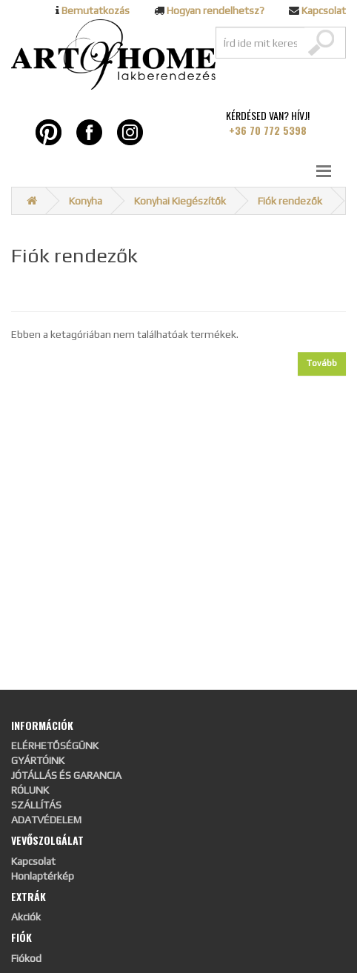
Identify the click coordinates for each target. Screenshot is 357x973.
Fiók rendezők (290, 201)
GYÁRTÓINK (37, 760)
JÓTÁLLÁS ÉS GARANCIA (66, 775)
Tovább (322, 363)
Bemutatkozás (95, 10)
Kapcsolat (323, 10)
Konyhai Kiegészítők (180, 201)
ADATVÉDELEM (46, 820)
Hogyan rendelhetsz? (215, 10)
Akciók (26, 917)
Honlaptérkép (42, 876)
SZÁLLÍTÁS (36, 805)
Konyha (85, 201)
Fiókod (26, 958)
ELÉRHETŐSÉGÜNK (55, 745)
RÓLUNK (30, 790)
